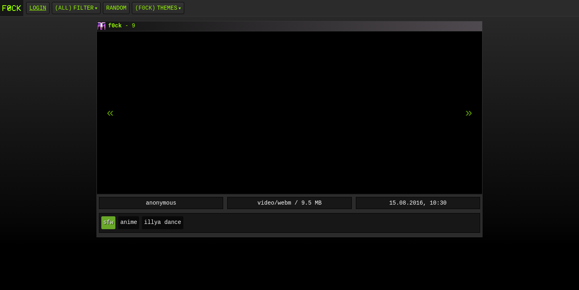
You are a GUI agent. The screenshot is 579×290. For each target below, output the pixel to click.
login (37, 8)
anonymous (161, 203)
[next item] (110, 113)
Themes (167, 8)
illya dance (162, 222)
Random (116, 8)
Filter (84, 8)
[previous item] (468, 113)
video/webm (274, 203)
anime (128, 222)
